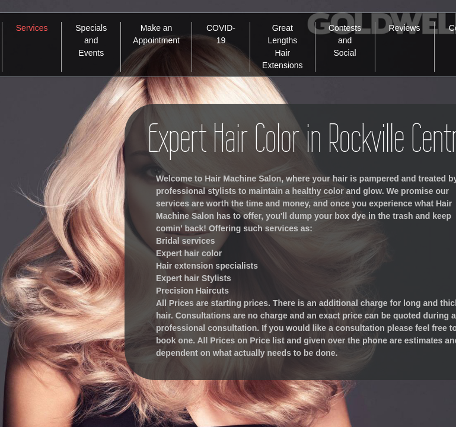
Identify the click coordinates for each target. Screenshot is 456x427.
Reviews (404, 28)
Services (32, 28)
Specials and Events (91, 40)
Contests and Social (345, 40)
